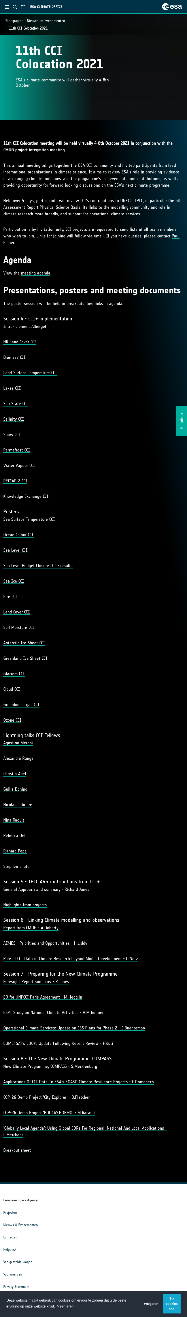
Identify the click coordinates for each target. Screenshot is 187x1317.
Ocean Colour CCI (18, 534)
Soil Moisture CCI (18, 627)
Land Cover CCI (16, 612)
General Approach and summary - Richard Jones (46, 889)
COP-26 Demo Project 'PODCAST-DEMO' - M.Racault (49, 1112)
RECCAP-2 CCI (15, 481)
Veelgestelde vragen (17, 1262)
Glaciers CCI (14, 673)
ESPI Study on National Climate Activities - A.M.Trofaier (53, 1012)
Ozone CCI (12, 720)
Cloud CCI (11, 689)
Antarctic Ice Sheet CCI (24, 642)
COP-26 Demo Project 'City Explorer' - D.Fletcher (46, 1097)
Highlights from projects (25, 904)
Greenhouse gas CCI (21, 704)
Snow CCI (11, 434)
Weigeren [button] (151, 1304)
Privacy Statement (16, 1287)
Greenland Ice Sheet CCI (25, 658)
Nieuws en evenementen (46, 21)
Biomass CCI (14, 357)
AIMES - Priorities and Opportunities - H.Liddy (45, 943)
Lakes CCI (12, 388)
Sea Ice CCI (13, 581)
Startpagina (14, 21)
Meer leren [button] (65, 1306)
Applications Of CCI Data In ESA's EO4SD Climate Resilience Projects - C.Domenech (78, 1081)
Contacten (10, 1237)
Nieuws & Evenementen (20, 1225)
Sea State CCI (15, 403)
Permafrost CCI (16, 450)
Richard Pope (15, 851)
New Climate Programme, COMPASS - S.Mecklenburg (50, 1066)
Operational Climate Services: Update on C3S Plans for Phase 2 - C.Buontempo (74, 1028)
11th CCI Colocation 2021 (28, 28)
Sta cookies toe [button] (172, 1304)
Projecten (10, 1212)
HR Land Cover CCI (19, 341)
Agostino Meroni (18, 742)
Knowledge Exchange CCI (26, 496)
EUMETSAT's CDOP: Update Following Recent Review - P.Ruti (58, 1043)
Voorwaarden (12, 1274)
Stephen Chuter (17, 866)
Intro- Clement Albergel (24, 326)
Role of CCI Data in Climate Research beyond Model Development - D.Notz (70, 958)
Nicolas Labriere (17, 804)
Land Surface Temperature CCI (30, 372)
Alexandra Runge (18, 758)
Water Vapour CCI (19, 465)
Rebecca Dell (14, 835)
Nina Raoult (13, 820)
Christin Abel (14, 773)
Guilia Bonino (15, 789)
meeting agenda (35, 273)
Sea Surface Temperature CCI (29, 519)
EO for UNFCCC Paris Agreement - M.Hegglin (42, 997)
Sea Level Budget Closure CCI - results (38, 565)
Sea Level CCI (15, 550)
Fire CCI (10, 596)
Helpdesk (9, 1249)
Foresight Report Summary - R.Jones (36, 981)
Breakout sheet (17, 1150)
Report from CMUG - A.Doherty (31, 927)
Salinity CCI (13, 419)
